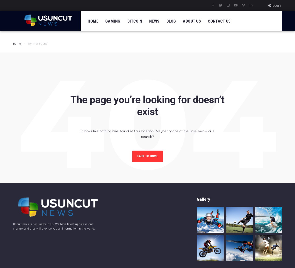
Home (17, 43)
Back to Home (147, 156)
